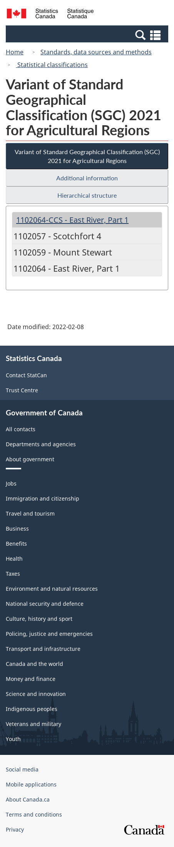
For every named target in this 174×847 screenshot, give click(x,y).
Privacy (15, 829)
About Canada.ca (28, 799)
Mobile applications (31, 784)
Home (14, 52)
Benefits (16, 543)
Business (17, 528)
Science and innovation (36, 693)
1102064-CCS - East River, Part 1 (72, 220)
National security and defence (45, 603)
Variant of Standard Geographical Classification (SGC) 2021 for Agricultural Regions (87, 156)
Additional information (87, 178)
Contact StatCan (26, 375)
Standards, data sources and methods (96, 52)
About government (30, 459)
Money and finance (30, 678)
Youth (13, 739)
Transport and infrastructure (43, 648)
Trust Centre (22, 390)
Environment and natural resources (52, 588)
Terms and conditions (34, 814)
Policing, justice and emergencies (49, 633)
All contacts (20, 429)
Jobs (11, 483)
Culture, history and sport (39, 618)
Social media (22, 769)
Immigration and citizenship (42, 498)
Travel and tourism (30, 513)
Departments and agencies (41, 444)
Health (14, 558)
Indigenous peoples (31, 709)
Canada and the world (34, 663)
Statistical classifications (52, 65)
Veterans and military (33, 724)
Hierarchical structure (87, 195)
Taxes (13, 573)
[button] (88, 34)
